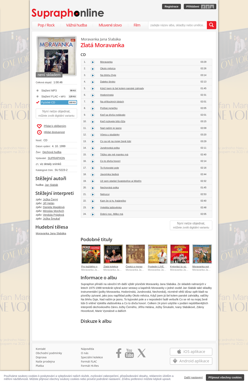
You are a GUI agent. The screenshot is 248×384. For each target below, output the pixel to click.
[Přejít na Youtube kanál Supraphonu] (129, 354)
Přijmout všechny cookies (225, 377)
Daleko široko (107, 81)
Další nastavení (193, 377)
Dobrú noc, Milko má (111, 214)
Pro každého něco (91, 266)
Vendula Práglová (53, 214)
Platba (40, 366)
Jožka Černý (50, 199)
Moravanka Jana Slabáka (51, 233)
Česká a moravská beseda (140, 266)
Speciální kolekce (92, 357)
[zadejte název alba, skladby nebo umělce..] (177, 25)
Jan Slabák (51, 184)
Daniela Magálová (53, 207)
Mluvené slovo (110, 25)
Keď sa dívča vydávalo (112, 114)
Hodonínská (106, 94)
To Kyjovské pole (109, 167)
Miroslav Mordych (53, 211)
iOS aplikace (191, 351)
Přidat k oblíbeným (51, 126)
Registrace (171, 6)
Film (137, 25)
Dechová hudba (51, 152)
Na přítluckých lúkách (112, 101)
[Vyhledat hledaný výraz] (211, 25)
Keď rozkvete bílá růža (112, 121)
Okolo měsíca (107, 68)
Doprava (41, 357)
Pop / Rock (46, 25)
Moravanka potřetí (202, 266)
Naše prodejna (45, 361)
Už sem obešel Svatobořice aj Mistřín (120, 181)
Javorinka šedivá (109, 174)
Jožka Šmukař (51, 218)
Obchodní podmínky (49, 353)
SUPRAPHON (56, 158)
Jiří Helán (48, 203)
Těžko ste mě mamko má (114, 154)
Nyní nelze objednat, (56, 114)
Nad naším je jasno (111, 128)
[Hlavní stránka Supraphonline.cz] (68, 14)
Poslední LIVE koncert (160, 266)
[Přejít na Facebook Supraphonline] (119, 354)
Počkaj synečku (108, 108)
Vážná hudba (76, 25)
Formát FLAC (89, 361)
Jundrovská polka (110, 147)
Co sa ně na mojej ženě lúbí (115, 141)
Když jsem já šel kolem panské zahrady (122, 88)
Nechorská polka (109, 187)
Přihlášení (192, 6)
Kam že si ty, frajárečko (113, 200)
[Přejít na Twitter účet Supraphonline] (141, 354)
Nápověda (87, 349)
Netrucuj (104, 194)
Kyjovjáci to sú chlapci (182, 266)
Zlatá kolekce (110, 266)
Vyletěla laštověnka (111, 207)
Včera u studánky (109, 134)
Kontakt (41, 349)
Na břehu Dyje (108, 75)
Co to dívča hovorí (110, 161)
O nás (84, 353)
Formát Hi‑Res (90, 366)
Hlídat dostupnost (51, 132)
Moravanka (106, 61)
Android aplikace (191, 360)
